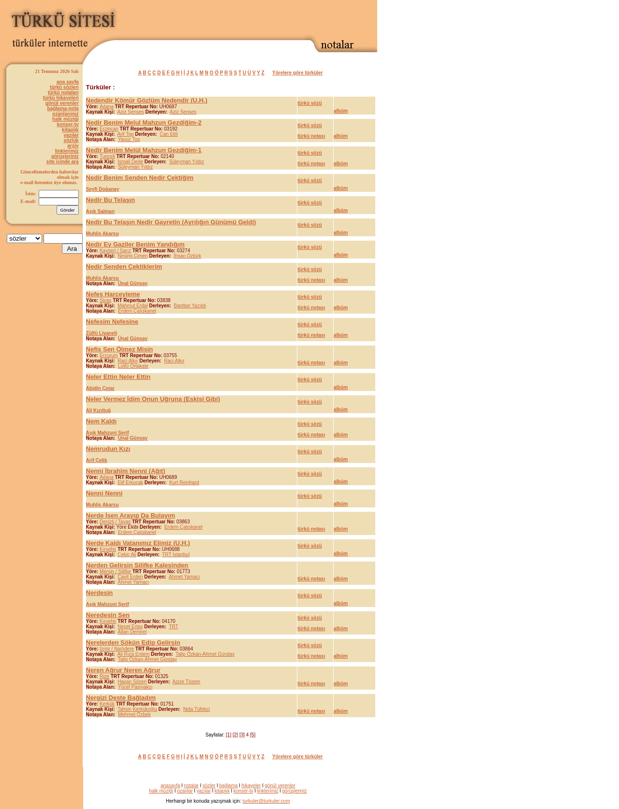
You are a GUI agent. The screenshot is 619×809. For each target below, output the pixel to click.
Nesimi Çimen (132, 256)
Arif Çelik (96, 460)
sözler (209, 785)
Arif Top (126, 134)
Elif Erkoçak (130, 482)
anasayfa (170, 785)
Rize (104, 676)
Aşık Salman (100, 211)
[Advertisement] (264, 17)
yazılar (70, 135)
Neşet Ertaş (130, 626)
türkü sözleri (64, 87)
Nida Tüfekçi (196, 709)
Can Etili (168, 134)
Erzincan (109, 128)
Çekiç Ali (127, 554)
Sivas (105, 300)
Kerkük (107, 704)
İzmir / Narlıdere (117, 648)
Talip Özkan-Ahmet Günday (205, 654)
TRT (173, 626)
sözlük (70, 140)
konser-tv (68, 124)
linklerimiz (67, 151)
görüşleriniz (65, 156)
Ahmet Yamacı (184, 576)
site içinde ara (62, 161)
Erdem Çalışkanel (137, 311)
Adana (107, 106)
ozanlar (185, 791)
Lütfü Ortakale (133, 366)
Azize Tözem (187, 681)
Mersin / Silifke (115, 571)
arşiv (72, 145)
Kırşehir (108, 549)
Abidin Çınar (100, 388)
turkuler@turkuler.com (266, 801)
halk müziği (65, 119)
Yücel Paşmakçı (135, 687)
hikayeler (251, 785)
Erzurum (109, 355)
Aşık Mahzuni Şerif (107, 432)
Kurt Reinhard (184, 482)
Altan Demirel (132, 632)
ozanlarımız (65, 113)
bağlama (228, 785)
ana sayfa (68, 82)
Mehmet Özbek (134, 714)
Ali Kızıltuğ (98, 410)
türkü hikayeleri (61, 98)
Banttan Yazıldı (190, 305)
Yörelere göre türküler (297, 72)
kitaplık (70, 129)
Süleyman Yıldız (186, 161)
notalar (191, 785)
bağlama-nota (63, 108)
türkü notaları (63, 92)
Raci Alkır (128, 360)
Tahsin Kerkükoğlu (137, 709)
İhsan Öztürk (187, 256)
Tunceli (107, 156)
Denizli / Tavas (115, 521)
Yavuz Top (129, 139)
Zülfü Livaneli (101, 333)
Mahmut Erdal (132, 305)
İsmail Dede (130, 161)
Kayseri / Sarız (115, 250)
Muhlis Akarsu (102, 233)
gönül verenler (62, 103)
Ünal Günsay (132, 283)
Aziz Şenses (131, 112)
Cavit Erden (130, 576)
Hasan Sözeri (132, 681)
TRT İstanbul (176, 554)
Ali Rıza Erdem (134, 654)
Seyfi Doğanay (102, 189)
